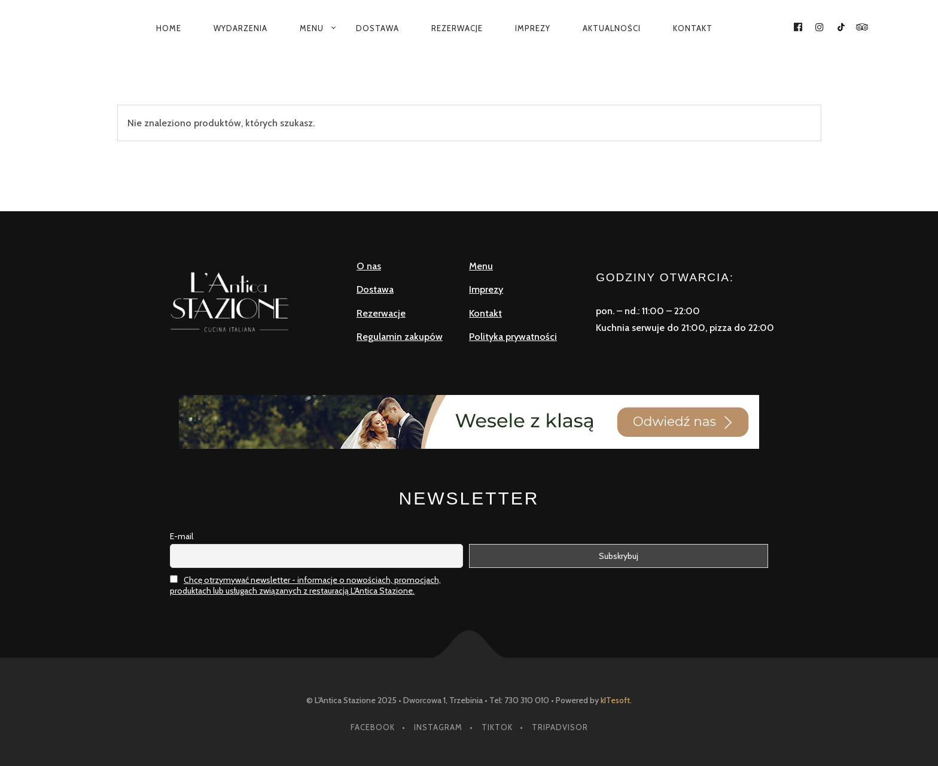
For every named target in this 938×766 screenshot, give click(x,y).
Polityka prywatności (513, 336)
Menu (312, 28)
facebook (373, 727)
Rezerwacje (457, 28)
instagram (438, 727)
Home (168, 28)
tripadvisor (560, 727)
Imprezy (532, 28)
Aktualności (612, 28)
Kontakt (692, 28)
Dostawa (377, 28)
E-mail (181, 536)
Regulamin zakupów (400, 336)
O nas (369, 266)
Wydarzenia (240, 28)
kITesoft (615, 700)
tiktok (497, 727)
